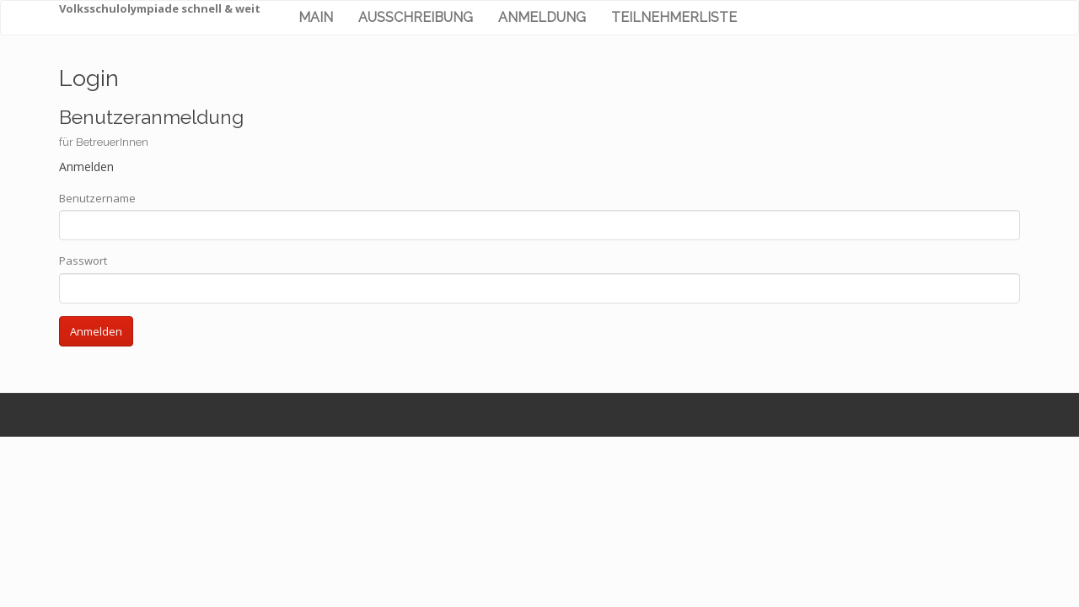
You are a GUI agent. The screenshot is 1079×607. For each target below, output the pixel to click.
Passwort (83, 260)
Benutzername (97, 198)
